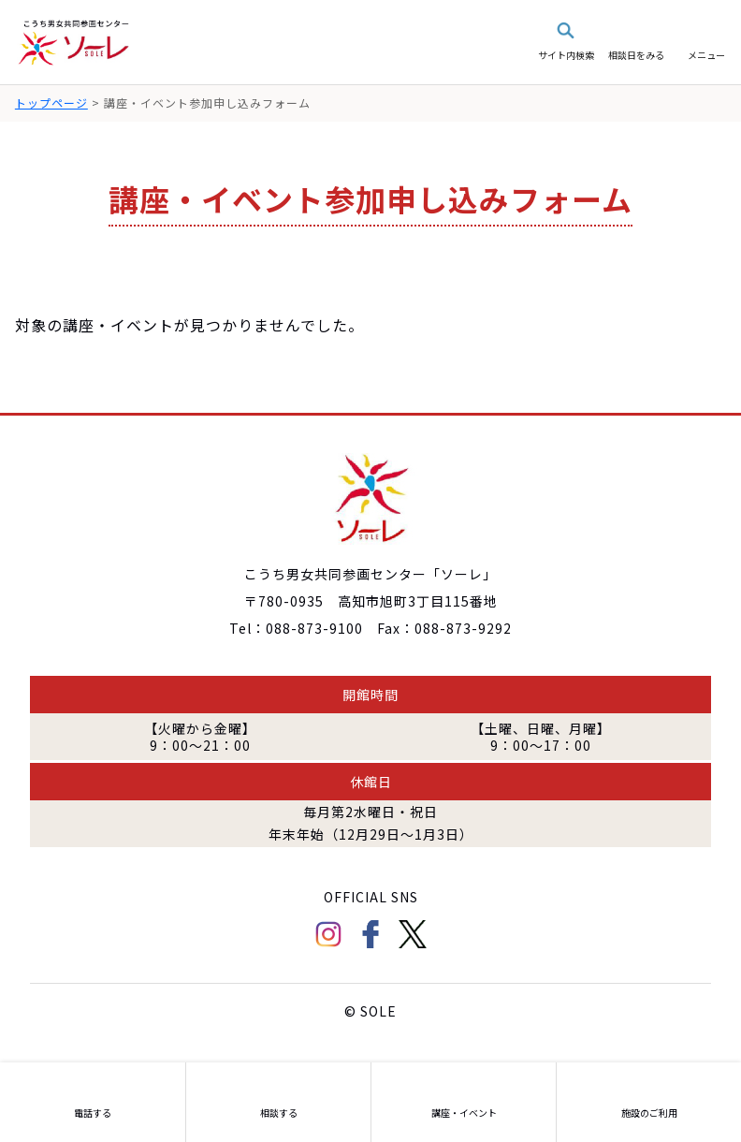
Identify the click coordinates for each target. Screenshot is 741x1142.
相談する (279, 1112)
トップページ (51, 102)
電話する (92, 1112)
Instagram (328, 934)
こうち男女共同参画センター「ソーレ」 (75, 42)
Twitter (413, 934)
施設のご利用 (649, 1112)
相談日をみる (636, 55)
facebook (370, 934)
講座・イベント (464, 1112)
